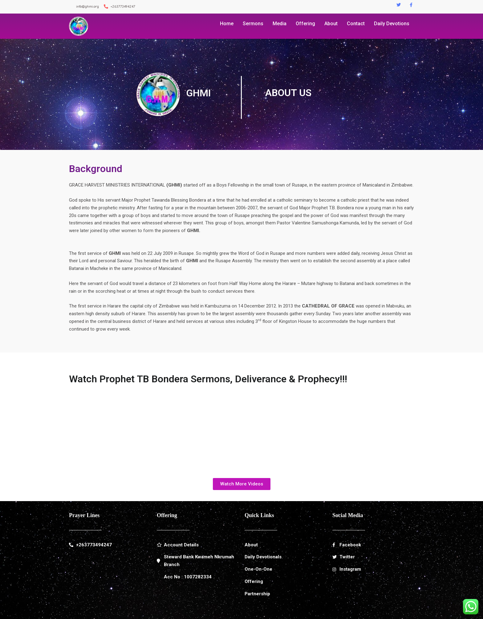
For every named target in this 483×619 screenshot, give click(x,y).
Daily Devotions (391, 23)
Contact (356, 23)
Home (226, 23)
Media (279, 23)
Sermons (253, 23)
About (331, 23)
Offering (305, 23)
